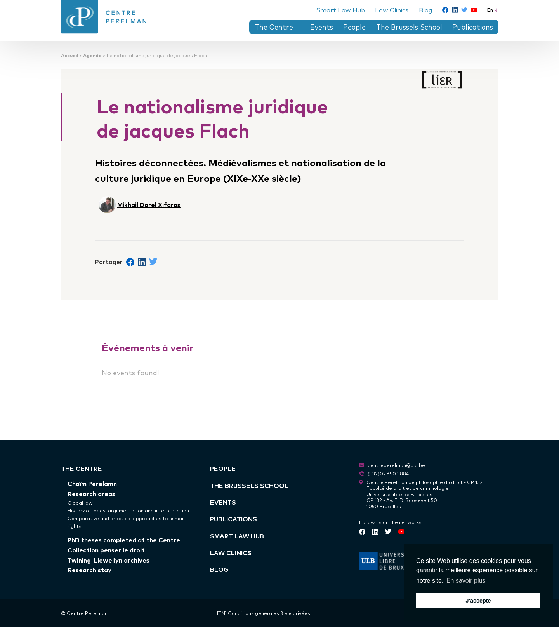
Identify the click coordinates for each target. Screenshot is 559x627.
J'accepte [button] (478, 600)
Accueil (69, 55)
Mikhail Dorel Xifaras (149, 204)
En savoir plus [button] (466, 580)
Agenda (92, 55)
